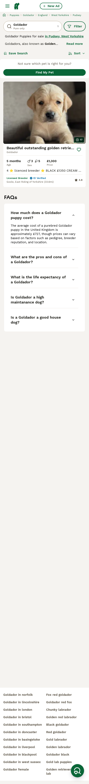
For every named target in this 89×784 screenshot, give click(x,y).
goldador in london (17, 710)
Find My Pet (45, 72)
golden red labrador (61, 717)
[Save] (78, 150)
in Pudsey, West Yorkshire (64, 36)
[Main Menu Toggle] (7, 6)
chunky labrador (58, 710)
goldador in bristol (17, 717)
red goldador (56, 732)
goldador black (57, 754)
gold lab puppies (59, 762)
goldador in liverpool (19, 747)
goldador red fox (59, 702)
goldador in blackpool (20, 754)
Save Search (16, 53)
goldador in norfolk (18, 695)
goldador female (16, 769)
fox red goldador (59, 695)
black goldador (57, 725)
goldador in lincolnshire (21, 702)
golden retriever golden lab (64, 771)
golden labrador (58, 747)
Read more (74, 44)
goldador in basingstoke (21, 739)
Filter (74, 26)
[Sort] (76, 53)
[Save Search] (77, 770)
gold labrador (56, 739)
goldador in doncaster (20, 732)
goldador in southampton (22, 725)
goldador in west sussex (22, 762)
